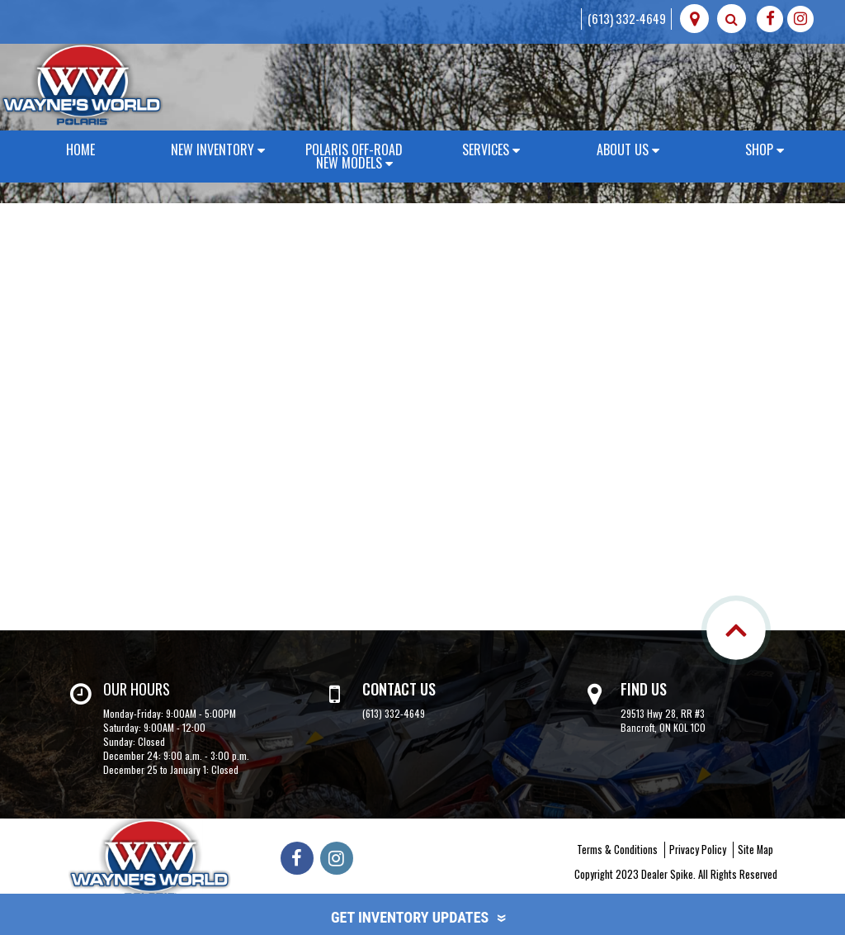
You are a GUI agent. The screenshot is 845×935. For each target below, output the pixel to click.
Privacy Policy (697, 849)
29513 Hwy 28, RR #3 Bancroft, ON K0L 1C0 (663, 720)
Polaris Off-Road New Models (354, 156)
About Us (628, 149)
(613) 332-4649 (627, 18)
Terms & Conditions (617, 849)
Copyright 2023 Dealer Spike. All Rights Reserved (675, 874)
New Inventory (218, 149)
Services (491, 149)
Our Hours (136, 689)
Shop (764, 149)
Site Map (755, 849)
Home (80, 149)
